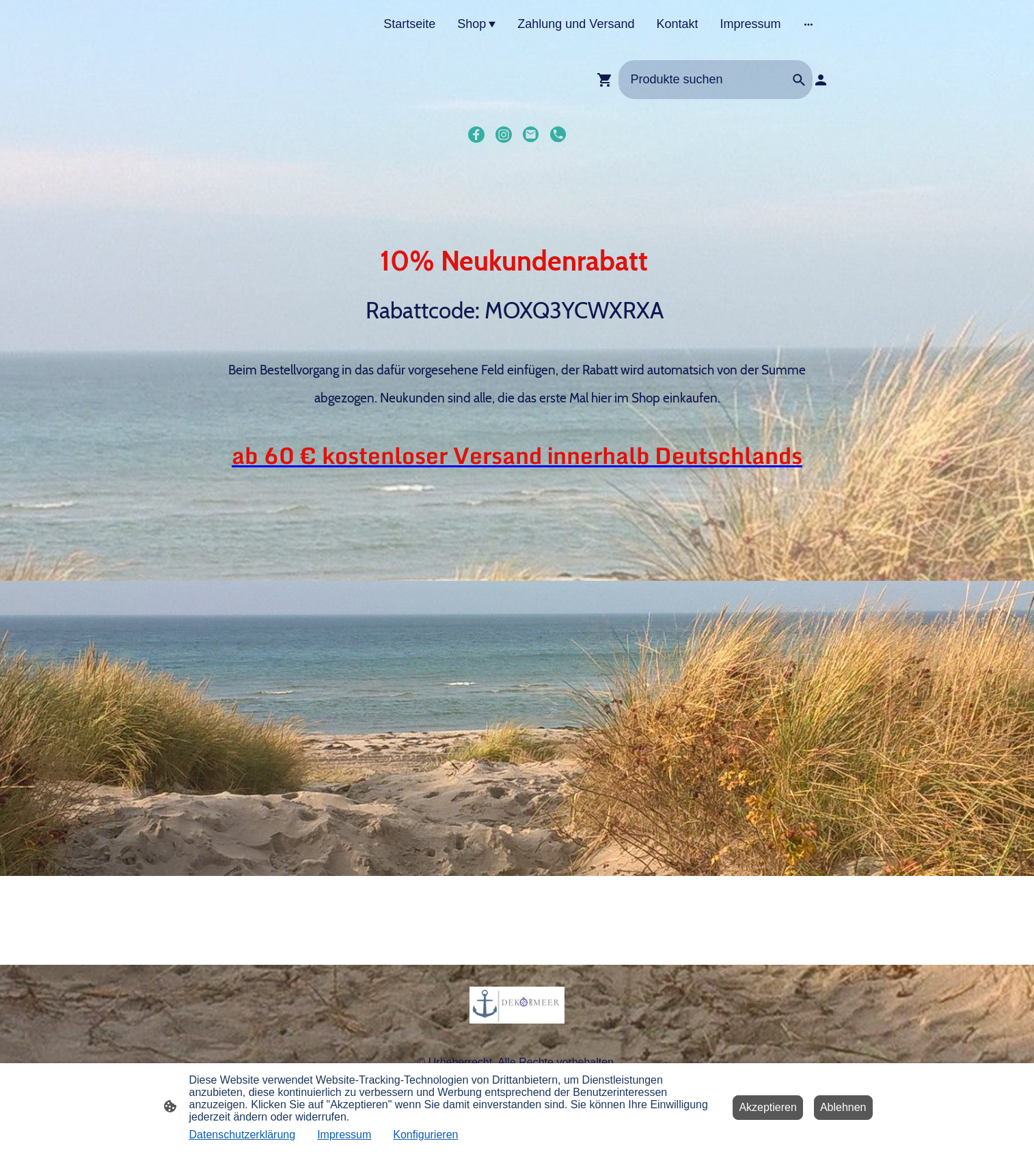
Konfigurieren (425, 1134)
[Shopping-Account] (821, 80)
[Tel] (558, 134)
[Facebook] (476, 134)
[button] (799, 80)
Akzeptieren (768, 1107)
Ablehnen (843, 1107)
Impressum (344, 1134)
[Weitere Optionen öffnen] (808, 24)
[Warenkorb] (607, 80)
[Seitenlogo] (517, 1005)
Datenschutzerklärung (242, 1134)
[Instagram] (503, 134)
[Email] (531, 134)
